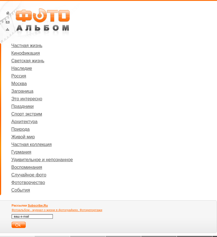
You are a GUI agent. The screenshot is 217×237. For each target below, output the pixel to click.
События (20, 190)
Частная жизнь (26, 45)
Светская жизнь (27, 60)
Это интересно (26, 98)
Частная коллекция (31, 144)
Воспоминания (26, 167)
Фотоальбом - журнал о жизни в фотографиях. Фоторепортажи (57, 210)
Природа (20, 129)
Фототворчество (28, 182)
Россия (18, 76)
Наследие (21, 68)
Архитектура (24, 121)
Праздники (22, 106)
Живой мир (23, 136)
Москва (19, 83)
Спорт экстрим (26, 114)
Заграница (22, 91)
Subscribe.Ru (38, 205)
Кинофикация (25, 53)
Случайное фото (28, 174)
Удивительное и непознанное (42, 159)
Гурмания (21, 152)
